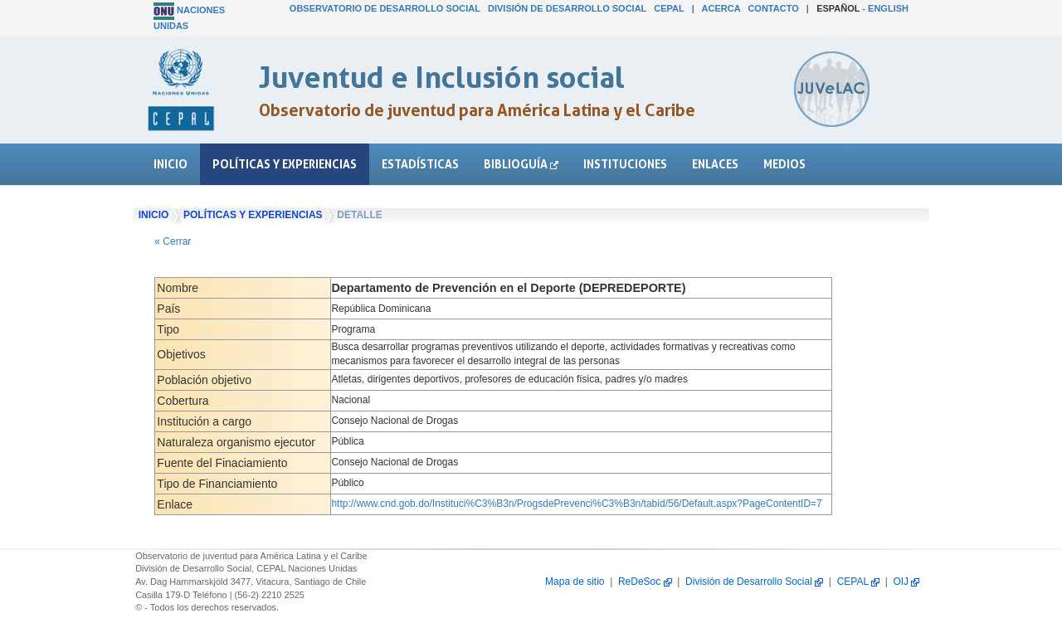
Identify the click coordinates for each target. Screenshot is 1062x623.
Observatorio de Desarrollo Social (385, 8)
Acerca (721, 8)
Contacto (773, 8)
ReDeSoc (645, 581)
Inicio (170, 164)
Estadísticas (420, 164)
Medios (784, 164)
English (888, 8)
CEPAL (669, 8)
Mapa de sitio (574, 581)
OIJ (906, 581)
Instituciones (625, 164)
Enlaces (715, 164)
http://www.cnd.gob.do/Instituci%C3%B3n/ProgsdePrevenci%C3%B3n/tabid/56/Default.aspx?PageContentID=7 (576, 503)
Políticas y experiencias (284, 164)
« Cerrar (172, 241)
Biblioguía (521, 164)
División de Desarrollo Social (567, 8)
